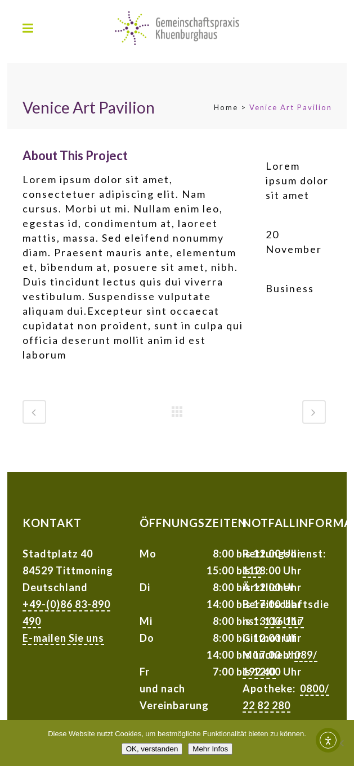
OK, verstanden (152, 749)
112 (252, 570)
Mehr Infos (210, 749)
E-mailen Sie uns (63, 638)
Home (226, 107)
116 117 (284, 621)
